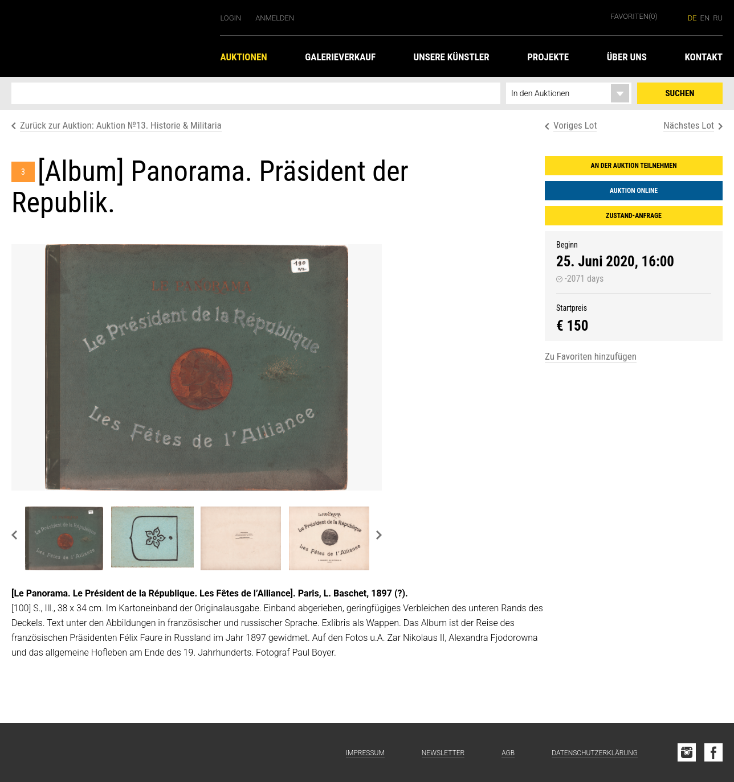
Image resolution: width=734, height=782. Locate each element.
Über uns (627, 57)
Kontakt (703, 57)
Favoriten (634, 16)
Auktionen (243, 57)
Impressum (365, 753)
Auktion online (634, 191)
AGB (508, 753)
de (692, 18)
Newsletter (443, 753)
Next (379, 535)
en (705, 18)
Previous (14, 535)
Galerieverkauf (340, 57)
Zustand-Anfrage (634, 216)
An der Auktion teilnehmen (634, 166)
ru (718, 18)
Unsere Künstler (452, 57)
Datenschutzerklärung (595, 753)
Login (230, 18)
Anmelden (274, 18)
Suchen (680, 93)
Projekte (548, 57)
